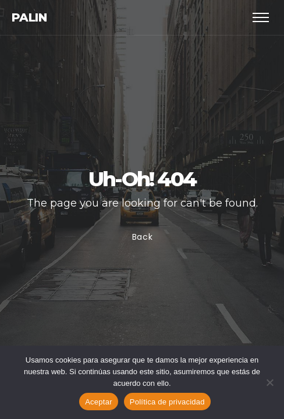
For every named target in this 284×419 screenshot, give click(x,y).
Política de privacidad (167, 401)
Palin (29, 17)
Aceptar (98, 401)
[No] (269, 382)
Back (142, 237)
